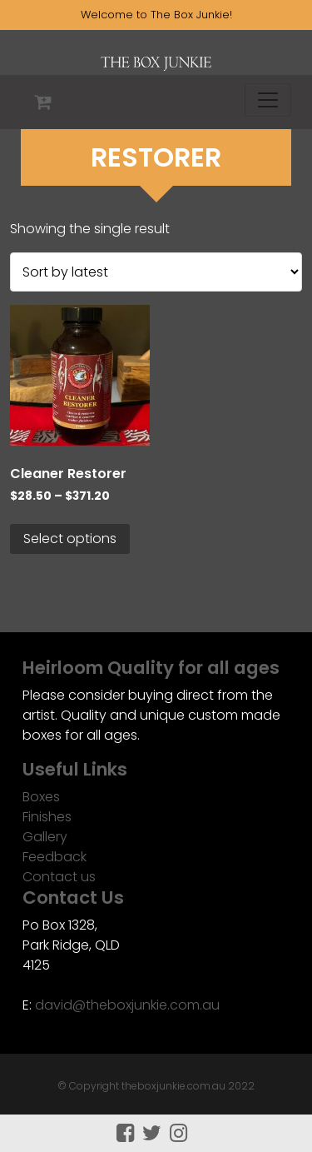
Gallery (44, 836)
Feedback (54, 856)
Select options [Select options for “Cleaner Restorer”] (69, 538)
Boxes (41, 796)
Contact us (59, 876)
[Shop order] (156, 272)
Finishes (47, 816)
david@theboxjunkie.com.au (127, 1005)
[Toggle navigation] (268, 100)
